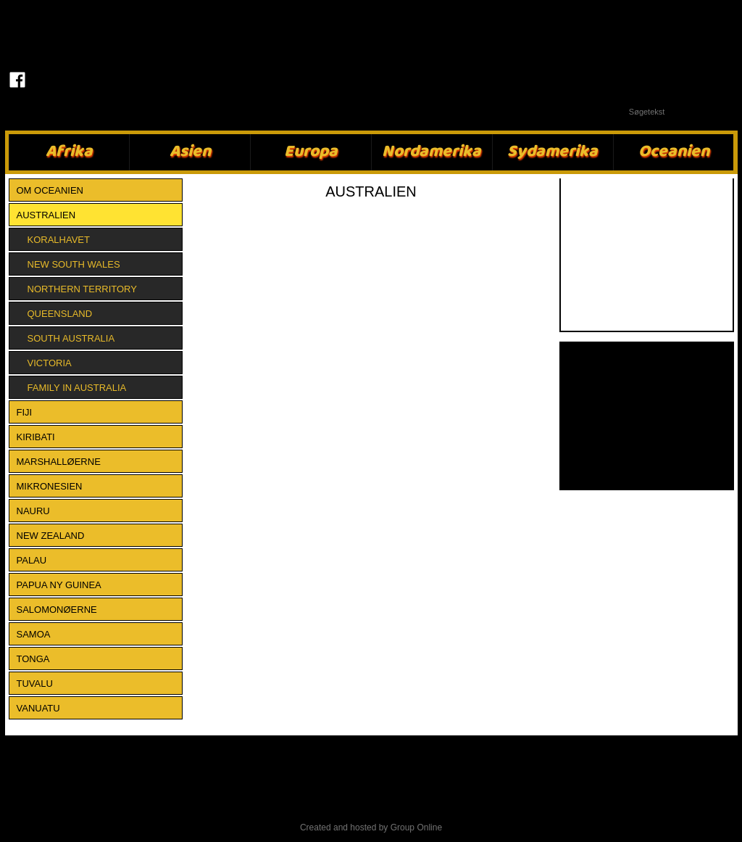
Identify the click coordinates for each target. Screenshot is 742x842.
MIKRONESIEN (50, 486)
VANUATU (38, 708)
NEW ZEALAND (51, 535)
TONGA (33, 658)
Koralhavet (59, 239)
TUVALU (35, 683)
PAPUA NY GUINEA (59, 584)
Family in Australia (77, 387)
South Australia (71, 338)
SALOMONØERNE (57, 609)
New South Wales (74, 264)
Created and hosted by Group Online (371, 827)
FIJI (25, 412)
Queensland (60, 313)
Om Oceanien (50, 190)
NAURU (33, 510)
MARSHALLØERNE (59, 461)
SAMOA (34, 634)
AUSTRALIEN (46, 215)
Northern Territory (82, 289)
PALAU (32, 560)
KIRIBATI (36, 437)
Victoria (50, 363)
